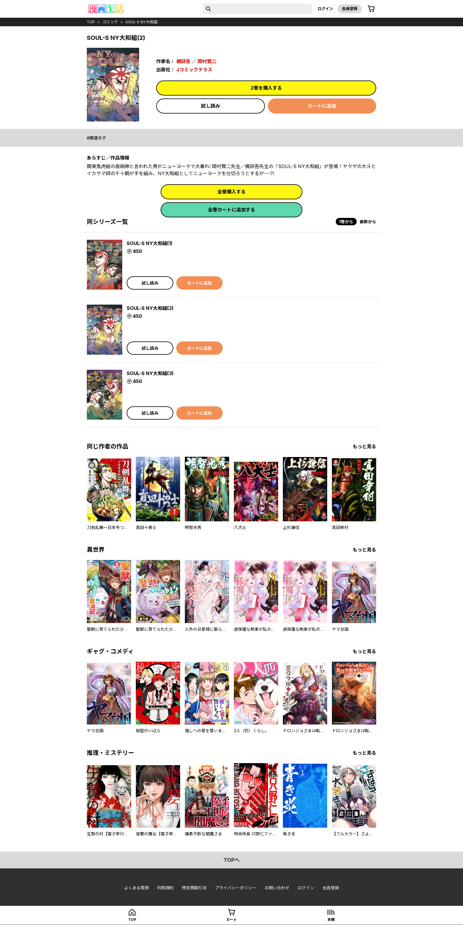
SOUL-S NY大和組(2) (150, 308)
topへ (232, 860)
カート (231, 919)
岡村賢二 (207, 61)
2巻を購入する (266, 88)
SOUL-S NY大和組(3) (150, 373)
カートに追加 (322, 106)
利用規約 (165, 887)
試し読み (210, 106)
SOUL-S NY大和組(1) (149, 243)
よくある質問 (136, 887)
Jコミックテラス (194, 70)
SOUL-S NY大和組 (141, 21)
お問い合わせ (277, 887)
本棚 (331, 919)
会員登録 (349, 8)
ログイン (325, 8)
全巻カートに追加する (231, 210)
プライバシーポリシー (235, 887)
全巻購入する (231, 192)
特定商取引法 (194, 887)
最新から (368, 221)
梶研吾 (183, 61)
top (91, 21)
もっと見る (364, 446)
